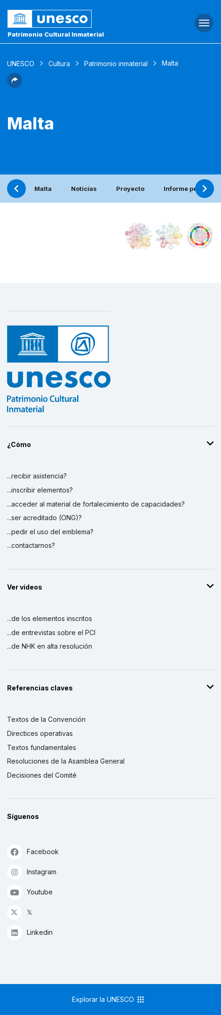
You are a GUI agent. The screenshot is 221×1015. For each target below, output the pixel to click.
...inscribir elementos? (40, 490)
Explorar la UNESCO (108, 999)
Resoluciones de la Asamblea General (66, 761)
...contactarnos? (31, 545)
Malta (43, 188)
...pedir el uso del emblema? (50, 532)
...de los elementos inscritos (49, 618)
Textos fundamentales (41, 747)
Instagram (31, 871)
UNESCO (20, 64)
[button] (14, 85)
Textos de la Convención (46, 719)
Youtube (30, 892)
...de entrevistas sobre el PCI (51, 632)
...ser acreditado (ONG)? (44, 518)
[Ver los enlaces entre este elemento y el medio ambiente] (169, 236)
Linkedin (30, 932)
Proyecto (130, 188)
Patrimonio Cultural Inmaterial (56, 34)
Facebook (33, 851)
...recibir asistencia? (37, 476)
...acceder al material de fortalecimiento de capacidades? (96, 504)
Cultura (59, 64)
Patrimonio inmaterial (116, 64)
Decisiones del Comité (42, 775)
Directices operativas (40, 733)
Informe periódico (191, 188)
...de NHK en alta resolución (49, 646)
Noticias (84, 188)
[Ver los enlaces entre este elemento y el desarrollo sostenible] (200, 236)
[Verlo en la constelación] (139, 236)
